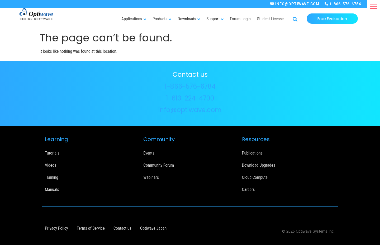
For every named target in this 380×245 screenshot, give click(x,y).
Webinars (151, 177)
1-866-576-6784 (345, 4)
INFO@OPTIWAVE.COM (297, 4)
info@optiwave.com (190, 109)
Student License (270, 18)
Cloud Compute (255, 177)
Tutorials (52, 153)
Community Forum (158, 165)
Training (51, 177)
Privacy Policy (56, 228)
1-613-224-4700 (190, 98)
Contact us (122, 228)
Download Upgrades (258, 165)
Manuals (52, 189)
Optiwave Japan (153, 228)
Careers (248, 189)
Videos (50, 165)
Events (148, 153)
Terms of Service (91, 228)
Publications (252, 153)
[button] (373, 6)
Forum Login (240, 18)
